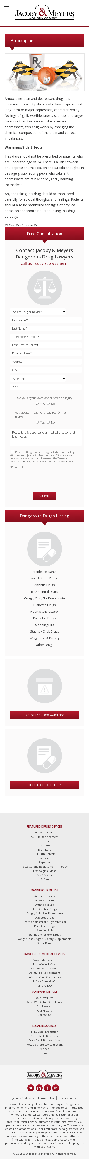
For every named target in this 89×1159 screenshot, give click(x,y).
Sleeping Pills (44, 625)
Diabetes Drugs (44, 605)
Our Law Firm (44, 998)
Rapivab (45, 858)
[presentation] (37, 478)
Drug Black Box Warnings (44, 715)
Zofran (44, 879)
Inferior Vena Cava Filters (44, 977)
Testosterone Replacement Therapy (44, 866)
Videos (44, 1048)
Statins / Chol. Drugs (44, 631)
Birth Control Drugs (44, 591)
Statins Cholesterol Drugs (45, 934)
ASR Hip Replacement (44, 836)
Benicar (44, 841)
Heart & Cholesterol (44, 611)
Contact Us (44, 1015)
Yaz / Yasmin (45, 875)
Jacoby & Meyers (23, 1098)
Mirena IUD (44, 985)
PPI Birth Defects (44, 854)
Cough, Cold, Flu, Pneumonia (44, 598)
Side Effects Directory (44, 785)
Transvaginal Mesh (44, 871)
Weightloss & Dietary (45, 638)
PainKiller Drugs (44, 618)
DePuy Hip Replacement (44, 972)
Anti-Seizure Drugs (44, 578)
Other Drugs (44, 645)
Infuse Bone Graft (44, 981)
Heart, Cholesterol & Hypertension (45, 922)
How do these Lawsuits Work (44, 1044)
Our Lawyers (45, 1006)
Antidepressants (44, 572)
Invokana (44, 845)
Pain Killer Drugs (44, 926)
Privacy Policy (67, 1098)
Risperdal (45, 862)
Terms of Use (46, 1098)
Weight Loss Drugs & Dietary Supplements (44, 939)
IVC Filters (44, 849)
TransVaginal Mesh (44, 964)
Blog (44, 1053)
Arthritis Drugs (44, 585)
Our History (44, 1010)
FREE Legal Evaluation (44, 1031)
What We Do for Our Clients (44, 1002)
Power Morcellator (44, 960)
